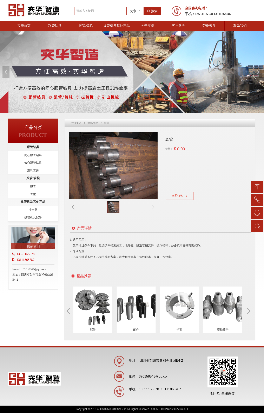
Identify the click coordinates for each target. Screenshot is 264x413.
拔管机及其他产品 (33, 201)
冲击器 (33, 209)
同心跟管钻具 (33, 155)
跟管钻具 (33, 147)
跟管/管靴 (92, 122)
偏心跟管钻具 (33, 162)
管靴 (33, 194)
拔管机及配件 (33, 217)
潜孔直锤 (33, 170)
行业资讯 (76, 122)
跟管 (33, 186)
